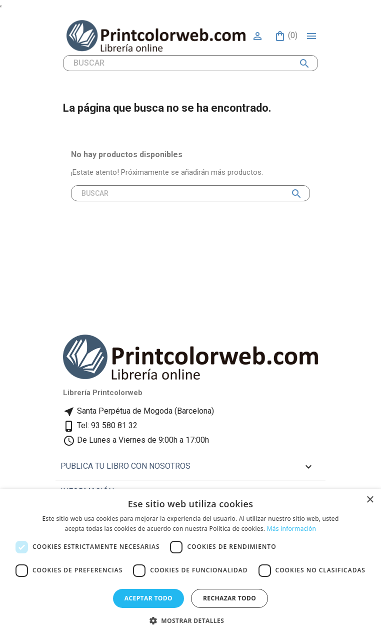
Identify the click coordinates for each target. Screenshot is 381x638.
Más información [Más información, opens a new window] (291, 528)
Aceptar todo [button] (148, 598)
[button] (190, 620)
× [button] (370, 500)
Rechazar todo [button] (229, 598)
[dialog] (190, 563)
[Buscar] (190, 63)
